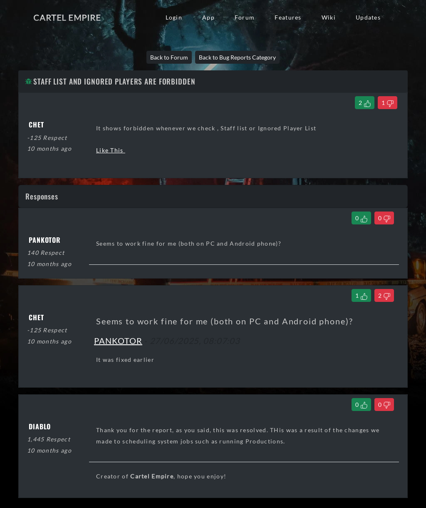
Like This (110, 150)
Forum (245, 17)
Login (174, 17)
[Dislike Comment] (384, 218)
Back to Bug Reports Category (237, 57)
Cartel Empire (67, 17)
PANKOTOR (118, 341)
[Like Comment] (361, 218)
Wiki (329, 17)
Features (288, 17)
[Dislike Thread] (387, 102)
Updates (368, 17)
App (208, 17)
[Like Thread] (364, 102)
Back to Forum (169, 57)
